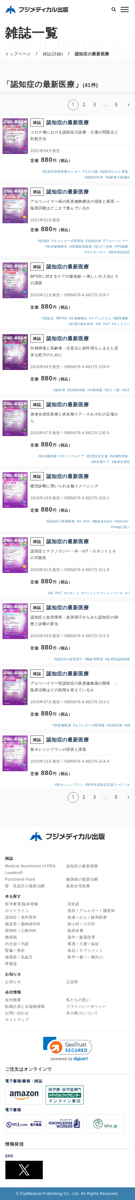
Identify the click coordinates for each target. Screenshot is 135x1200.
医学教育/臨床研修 (21, 904)
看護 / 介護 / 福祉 (83, 944)
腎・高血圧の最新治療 (25, 886)
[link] (67, 1049)
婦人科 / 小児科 (81, 924)
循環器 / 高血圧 (19, 957)
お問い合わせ (17, 1013)
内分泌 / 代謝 (17, 944)
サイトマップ (17, 1020)
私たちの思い (78, 1000)
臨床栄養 (75, 930)
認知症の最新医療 (82, 866)
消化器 (74, 904)
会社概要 (13, 1000)
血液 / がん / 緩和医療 (87, 917)
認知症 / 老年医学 (21, 917)
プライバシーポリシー (86, 1006)
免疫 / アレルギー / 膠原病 (91, 910)
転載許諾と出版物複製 (25, 1006)
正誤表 (72, 982)
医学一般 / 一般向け (85, 957)
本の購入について (82, 1013)
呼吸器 (11, 964)
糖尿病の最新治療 (82, 879)
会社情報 (13, 992)
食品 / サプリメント (85, 950)
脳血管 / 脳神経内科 (23, 924)
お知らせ (13, 982)
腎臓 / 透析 (15, 950)
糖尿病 (11, 937)
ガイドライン (17, 910)
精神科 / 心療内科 (21, 930)
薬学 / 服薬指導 (81, 937)
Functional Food (20, 879)
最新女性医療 (78, 886)
